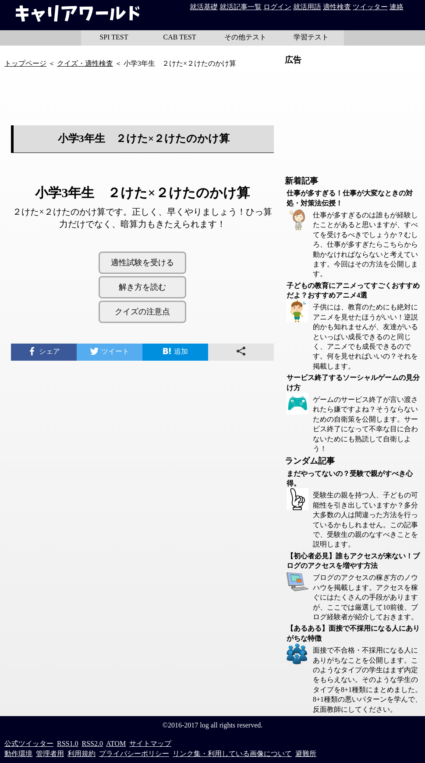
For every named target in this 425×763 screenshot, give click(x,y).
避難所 (305, 753)
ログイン (277, 7)
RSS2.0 (92, 743)
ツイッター (370, 7)
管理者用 (50, 753)
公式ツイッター (28, 743)
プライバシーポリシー (134, 753)
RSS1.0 (67, 743)
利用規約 (81, 753)
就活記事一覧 (241, 7)
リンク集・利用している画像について (232, 753)
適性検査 (337, 7)
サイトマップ (150, 743)
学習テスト (311, 37)
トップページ (25, 63)
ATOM (116, 743)
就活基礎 (204, 7)
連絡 (397, 7)
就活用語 (307, 7)
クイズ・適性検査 (85, 63)
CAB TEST (179, 37)
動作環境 (18, 753)
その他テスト (245, 37)
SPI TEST (113, 37)
